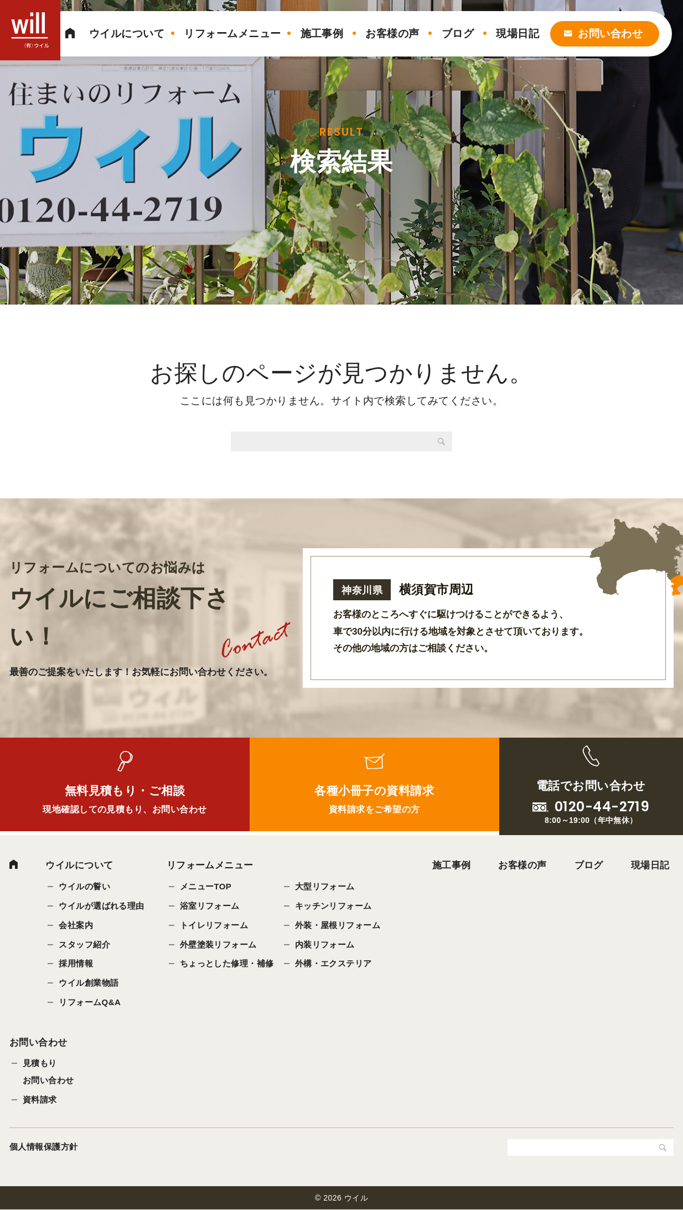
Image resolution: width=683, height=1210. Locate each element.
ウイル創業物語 (88, 983)
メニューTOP (206, 886)
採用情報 (76, 964)
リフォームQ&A (90, 1002)
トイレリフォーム (214, 925)
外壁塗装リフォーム (218, 944)
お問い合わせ (610, 33)
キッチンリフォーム (333, 905)
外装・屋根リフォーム (338, 925)
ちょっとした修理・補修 (227, 964)
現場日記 (517, 33)
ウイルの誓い (84, 886)
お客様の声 (392, 33)
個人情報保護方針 (43, 1147)
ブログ (458, 33)
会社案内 (76, 925)
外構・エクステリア (333, 964)
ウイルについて (126, 33)
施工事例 (322, 33)
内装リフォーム (325, 944)
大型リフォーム (325, 886)
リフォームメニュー (232, 33)
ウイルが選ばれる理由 (101, 905)
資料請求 (40, 1100)
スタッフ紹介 (84, 944)
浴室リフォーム (210, 905)
